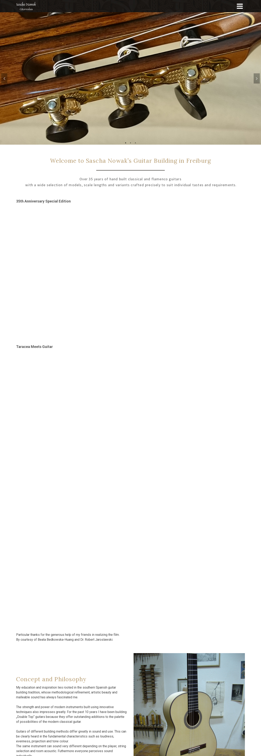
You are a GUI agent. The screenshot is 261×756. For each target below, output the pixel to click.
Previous (4, 78)
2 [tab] (130, 143)
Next (257, 78)
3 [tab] (135, 143)
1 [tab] (126, 143)
